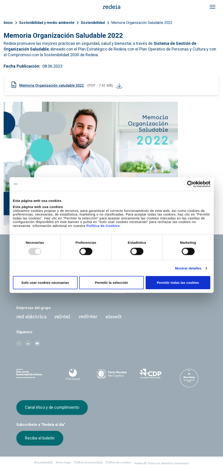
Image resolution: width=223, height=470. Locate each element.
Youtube (37, 343)
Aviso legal (63, 462)
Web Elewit (114, 317)
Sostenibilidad (93, 22)
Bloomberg (189, 378)
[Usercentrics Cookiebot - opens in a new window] (190, 183)
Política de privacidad (88, 462)
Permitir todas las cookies (178, 283)
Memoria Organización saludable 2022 (51, 85)
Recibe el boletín (40, 438)
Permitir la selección (111, 283)
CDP (150, 373)
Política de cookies (118, 462)
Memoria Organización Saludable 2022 (141, 22)
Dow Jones (33, 374)
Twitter (19, 343)
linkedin (28, 343)
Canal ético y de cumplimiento (52, 407)
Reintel (62, 317)
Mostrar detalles (188, 268)
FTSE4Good (72, 374)
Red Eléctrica (31, 317)
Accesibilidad (43, 462)
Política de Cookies (103, 225)
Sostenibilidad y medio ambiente (46, 22)
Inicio (8, 22)
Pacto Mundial (111, 374)
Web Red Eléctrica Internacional (88, 317)
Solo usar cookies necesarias (45, 283)
